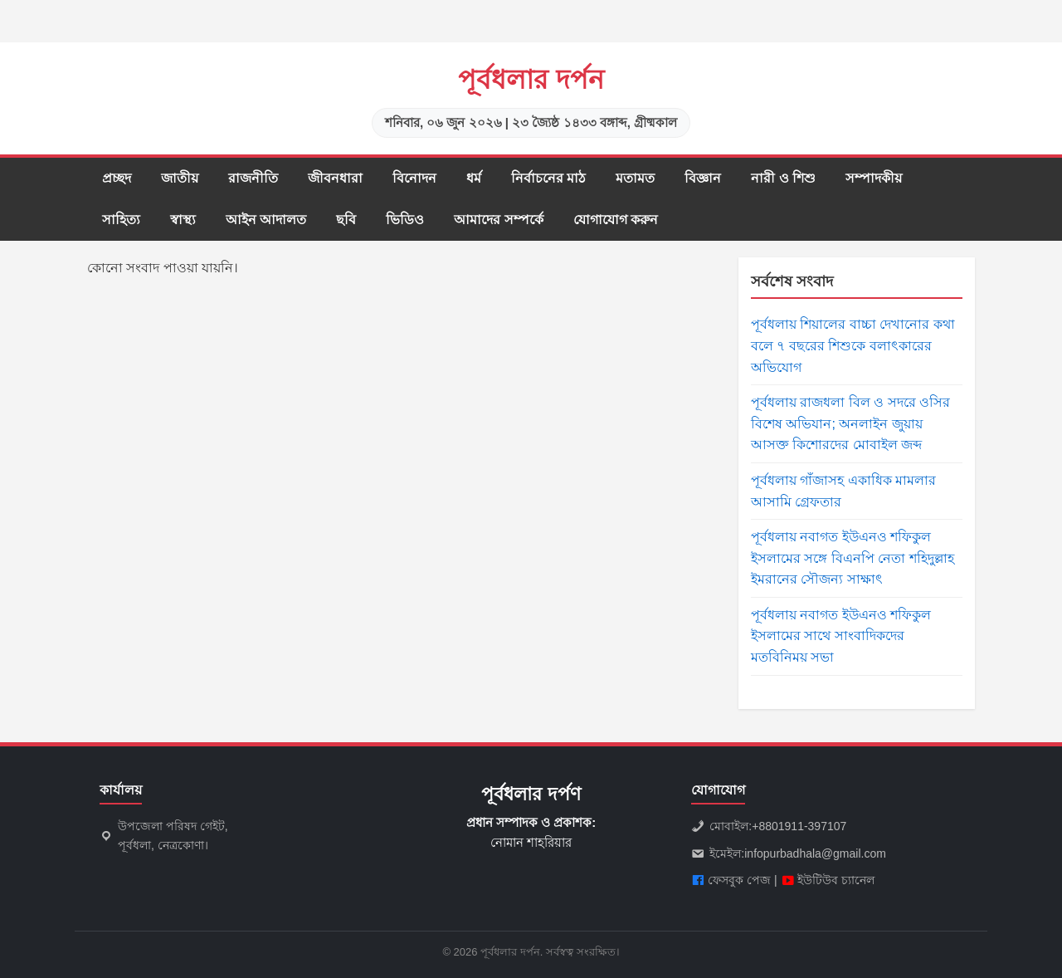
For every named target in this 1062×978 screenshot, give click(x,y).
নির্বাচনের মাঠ (548, 178)
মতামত (635, 178)
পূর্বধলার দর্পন (531, 80)
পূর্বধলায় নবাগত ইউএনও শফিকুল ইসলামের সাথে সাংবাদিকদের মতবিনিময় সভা (841, 636)
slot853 (1, 42)
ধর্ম (473, 178)
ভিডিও (405, 220)
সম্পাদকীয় (873, 178)
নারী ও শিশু (783, 178)
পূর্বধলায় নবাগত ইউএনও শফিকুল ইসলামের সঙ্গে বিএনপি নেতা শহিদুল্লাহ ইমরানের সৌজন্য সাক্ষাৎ (852, 558)
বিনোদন (414, 178)
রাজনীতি (253, 178)
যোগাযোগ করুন (615, 220)
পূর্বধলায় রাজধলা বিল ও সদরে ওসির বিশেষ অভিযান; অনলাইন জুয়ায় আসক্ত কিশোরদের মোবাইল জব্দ (850, 423)
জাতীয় (179, 178)
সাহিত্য (121, 220)
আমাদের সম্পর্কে (498, 220)
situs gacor (2, 0)
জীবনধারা (335, 178)
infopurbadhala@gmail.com (815, 853)
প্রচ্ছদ (116, 178)
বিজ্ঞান (702, 178)
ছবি (346, 220)
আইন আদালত (266, 220)
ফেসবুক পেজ (739, 880)
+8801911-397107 (799, 826)
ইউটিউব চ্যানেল (835, 880)
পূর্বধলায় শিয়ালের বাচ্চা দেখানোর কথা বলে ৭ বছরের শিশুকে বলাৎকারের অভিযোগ (853, 345)
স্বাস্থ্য (183, 220)
